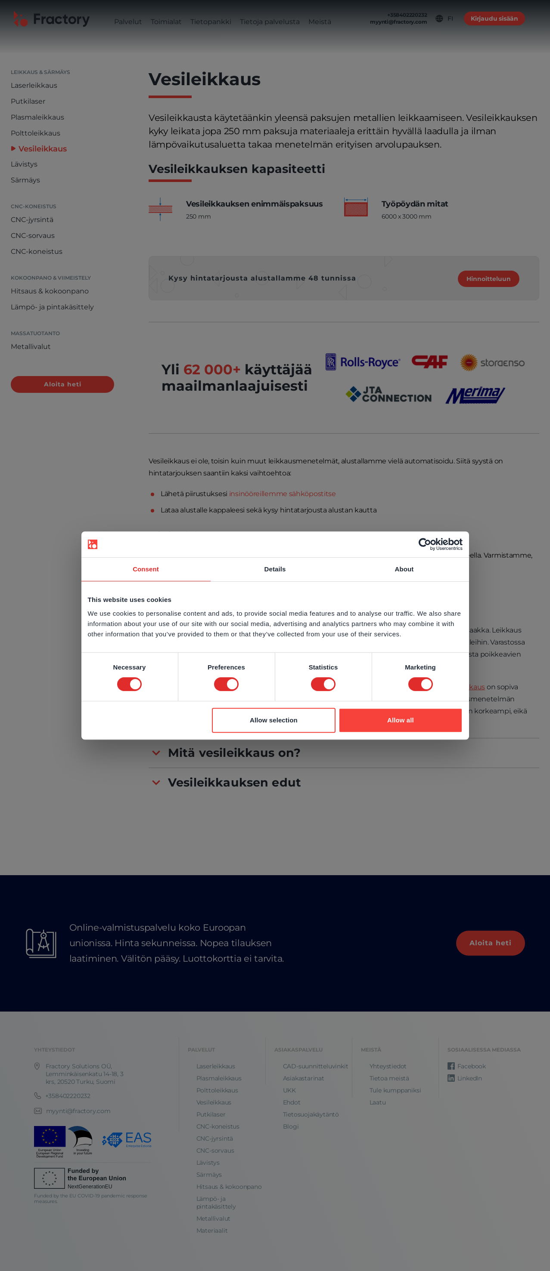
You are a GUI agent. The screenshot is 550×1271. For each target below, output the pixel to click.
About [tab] (404, 569)
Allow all (400, 720)
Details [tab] (275, 569)
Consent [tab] (146, 569)
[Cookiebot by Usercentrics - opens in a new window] (425, 544)
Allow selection (274, 720)
